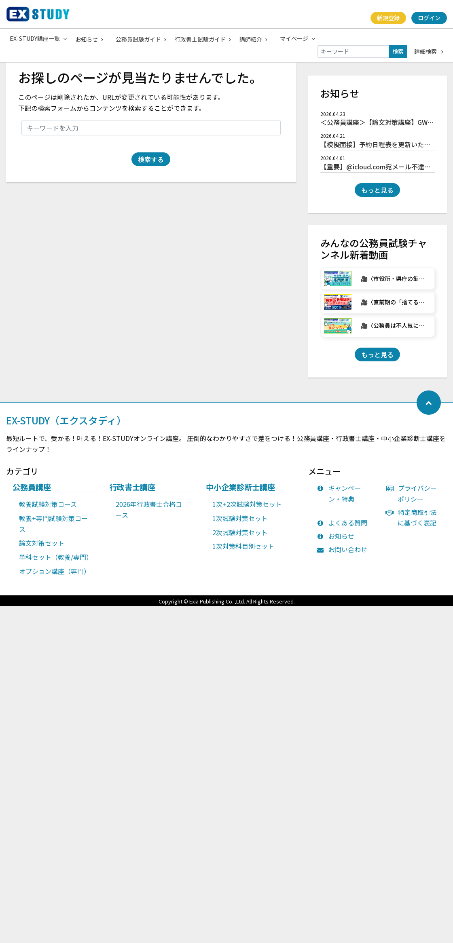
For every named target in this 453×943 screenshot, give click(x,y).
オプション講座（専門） (54, 575)
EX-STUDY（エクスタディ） (66, 425)
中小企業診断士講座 (240, 492)
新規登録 (388, 18)
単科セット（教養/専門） (56, 561)
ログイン (429, 18)
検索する (151, 164)
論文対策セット (41, 547)
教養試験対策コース (48, 508)
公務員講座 (32, 492)
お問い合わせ (344, 554)
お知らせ (90, 39)
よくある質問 (344, 527)
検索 (398, 51)
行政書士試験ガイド (204, 39)
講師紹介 (255, 39)
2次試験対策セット (240, 537)
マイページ (299, 38)
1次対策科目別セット (243, 550)
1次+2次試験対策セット (247, 508)
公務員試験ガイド (141, 39)
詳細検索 (428, 51)
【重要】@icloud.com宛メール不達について (385, 171)
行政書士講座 (132, 492)
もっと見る (377, 194)
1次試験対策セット (240, 522)
